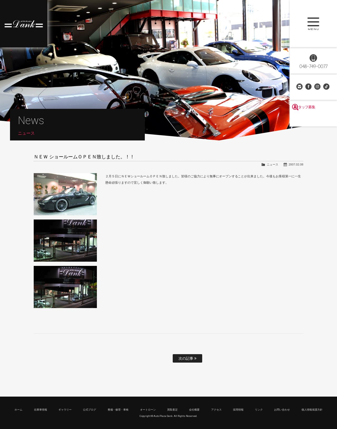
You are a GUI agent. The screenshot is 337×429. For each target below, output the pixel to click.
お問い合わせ (299, 86)
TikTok (326, 86)
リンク (259, 409)
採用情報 (238, 409)
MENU (313, 23)
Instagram (317, 86)
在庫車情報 (40, 409)
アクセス (216, 409)
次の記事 (187, 358)
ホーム (18, 409)
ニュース (272, 164)
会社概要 (194, 409)
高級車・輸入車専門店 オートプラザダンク (23, 23)
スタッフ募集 (313, 119)
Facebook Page (308, 86)
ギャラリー (65, 409)
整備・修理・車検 (118, 409)
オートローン (148, 409)
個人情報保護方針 (312, 409)
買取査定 (172, 409)
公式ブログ (89, 409)
